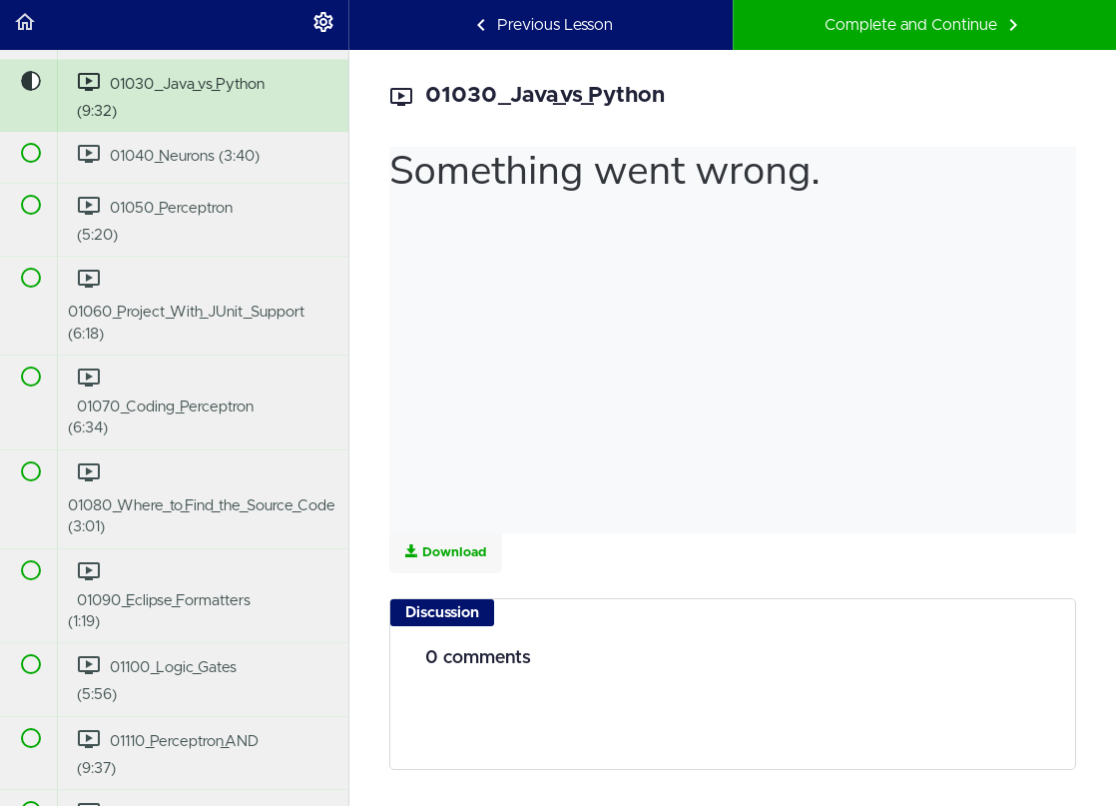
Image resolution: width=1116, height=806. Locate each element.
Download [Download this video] (445, 551)
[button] (25, 25)
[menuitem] (323, 25)
